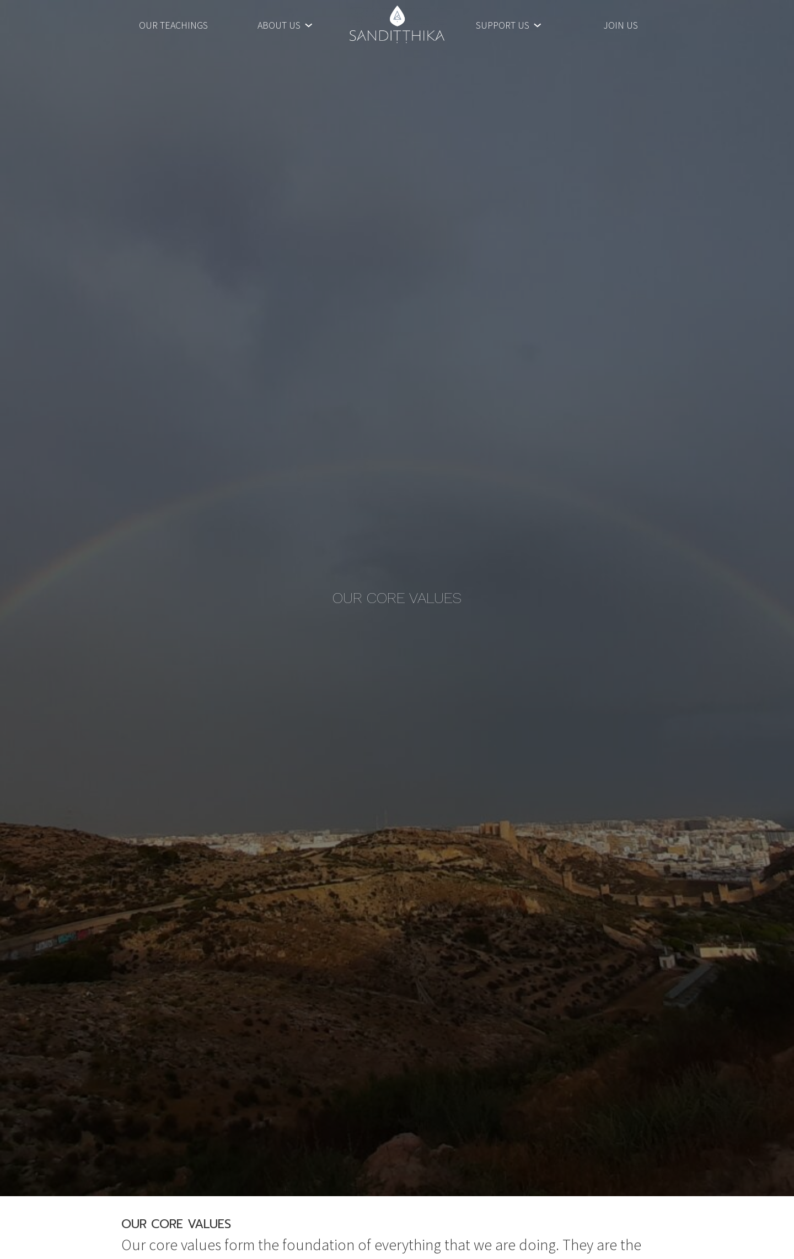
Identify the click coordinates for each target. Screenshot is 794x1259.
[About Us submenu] (308, 24)
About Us (279, 24)
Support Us (502, 24)
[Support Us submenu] (537, 24)
